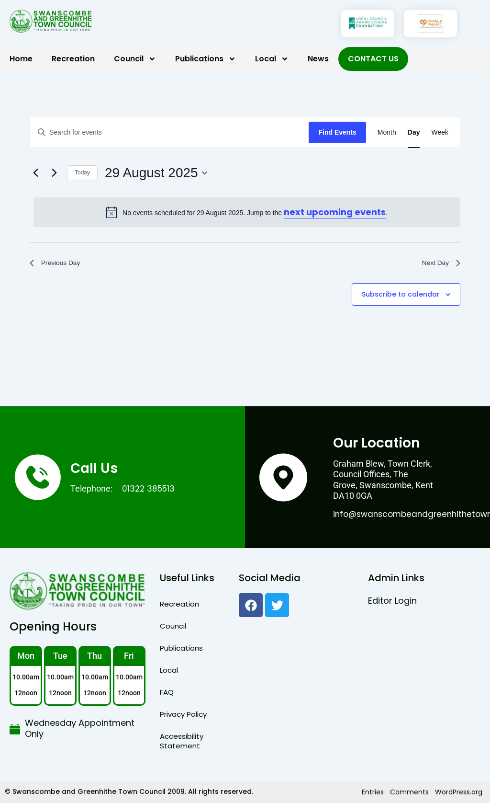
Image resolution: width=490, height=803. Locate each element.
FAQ (166, 692)
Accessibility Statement (180, 741)
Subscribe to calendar (401, 297)
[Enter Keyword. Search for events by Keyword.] (169, 132)
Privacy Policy (182, 714)
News (318, 58)
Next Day (438, 264)
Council (135, 59)
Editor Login (392, 601)
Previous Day (58, 264)
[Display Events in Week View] (439, 132)
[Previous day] (35, 173)
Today (82, 172)
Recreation (73, 58)
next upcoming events (335, 212)
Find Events (337, 132)
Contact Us (373, 58)
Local (272, 59)
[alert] (246, 212)
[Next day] (54, 173)
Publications (205, 59)
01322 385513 (150, 488)
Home (21, 58)
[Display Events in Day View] (414, 132)
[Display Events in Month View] (387, 132)
